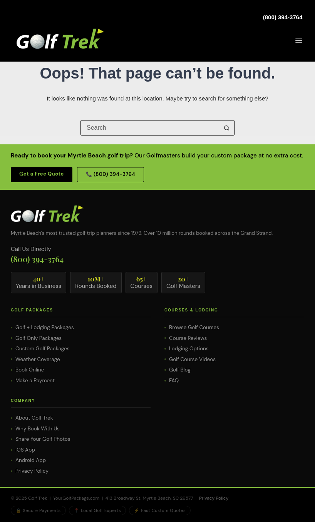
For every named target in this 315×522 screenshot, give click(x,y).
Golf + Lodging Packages (44, 327)
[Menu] (298, 40)
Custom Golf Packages (42, 348)
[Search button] (226, 128)
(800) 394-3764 (283, 17)
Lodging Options (189, 348)
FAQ (174, 380)
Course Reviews (188, 338)
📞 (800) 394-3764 (110, 174)
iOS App (25, 450)
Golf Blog (180, 369)
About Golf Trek (34, 418)
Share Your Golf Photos (42, 439)
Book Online (29, 369)
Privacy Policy (32, 471)
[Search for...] (150, 128)
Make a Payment (35, 380)
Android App (30, 460)
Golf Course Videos (192, 359)
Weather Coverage (37, 359)
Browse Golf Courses (194, 327)
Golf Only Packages (38, 338)
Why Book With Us (37, 428)
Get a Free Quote (41, 174)
